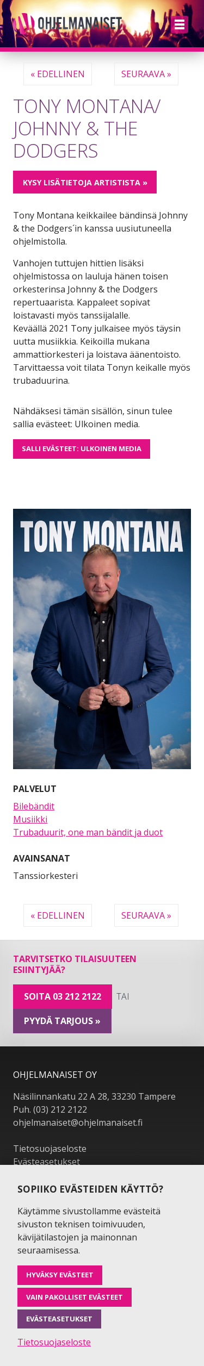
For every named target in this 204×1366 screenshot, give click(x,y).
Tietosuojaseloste (49, 1149)
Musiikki (30, 819)
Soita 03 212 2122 (62, 996)
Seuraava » (146, 74)
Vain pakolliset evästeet (74, 1297)
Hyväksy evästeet (60, 1275)
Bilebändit (33, 806)
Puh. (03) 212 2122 (50, 1109)
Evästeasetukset (46, 1162)
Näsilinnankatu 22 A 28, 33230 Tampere (94, 1096)
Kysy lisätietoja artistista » (85, 182)
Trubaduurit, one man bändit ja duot (88, 832)
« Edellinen (57, 74)
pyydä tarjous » (62, 1021)
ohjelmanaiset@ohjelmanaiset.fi (78, 1122)
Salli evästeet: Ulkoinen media (81, 448)
